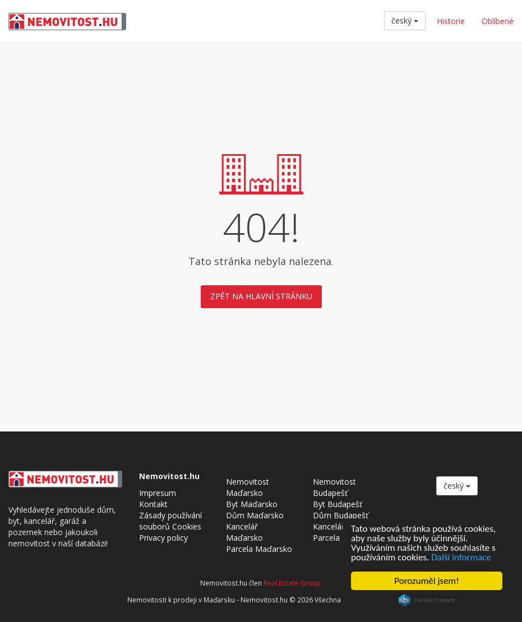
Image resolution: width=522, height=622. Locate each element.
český (404, 20)
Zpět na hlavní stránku (261, 296)
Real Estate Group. (293, 582)
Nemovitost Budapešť (334, 487)
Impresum (157, 493)
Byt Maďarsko (252, 504)
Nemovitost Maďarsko (247, 487)
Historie (451, 21)
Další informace (461, 557)
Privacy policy (163, 537)
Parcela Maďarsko (259, 549)
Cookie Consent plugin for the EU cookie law (427, 600)
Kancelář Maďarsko (244, 532)
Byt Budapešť (337, 504)
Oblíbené (498, 21)
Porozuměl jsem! (426, 581)
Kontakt (153, 504)
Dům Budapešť (340, 515)
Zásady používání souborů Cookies (170, 521)
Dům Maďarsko (255, 515)
